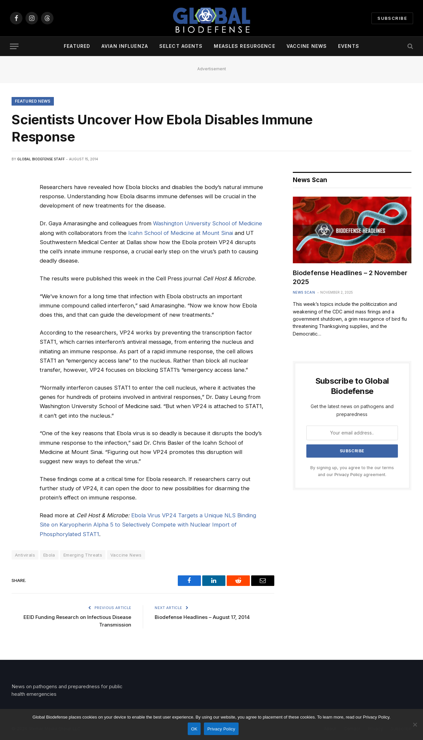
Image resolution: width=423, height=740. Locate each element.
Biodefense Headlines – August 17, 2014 (202, 617)
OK (194, 728)
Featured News (33, 101)
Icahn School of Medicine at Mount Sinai (180, 233)
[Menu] (14, 46)
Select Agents (181, 46)
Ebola (49, 555)
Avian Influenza (124, 46)
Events (348, 46)
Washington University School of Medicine (207, 223)
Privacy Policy (348, 474)
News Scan (304, 292)
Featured (77, 46)
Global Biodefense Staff (41, 159)
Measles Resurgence (244, 46)
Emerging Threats (82, 555)
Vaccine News (307, 46)
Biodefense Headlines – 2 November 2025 (350, 277)
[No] (414, 724)
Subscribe (392, 18)
